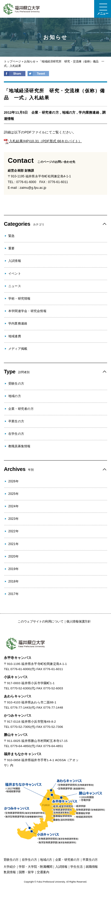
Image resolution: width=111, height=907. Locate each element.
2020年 (13, 556)
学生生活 (76, 867)
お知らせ (30, 61)
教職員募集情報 (19, 446)
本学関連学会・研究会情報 (27, 311)
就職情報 (92, 867)
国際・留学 (26, 872)
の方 (11, 859)
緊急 (11, 236)
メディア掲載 (17, 349)
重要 (11, 248)
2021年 (13, 544)
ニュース (14, 286)
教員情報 (9, 872)
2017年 (13, 594)
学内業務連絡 (89, 112)
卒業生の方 (16, 421)
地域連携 (14, 336)
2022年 (13, 531)
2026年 (13, 481)
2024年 (13, 506)
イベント (14, 273)
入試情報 (14, 261)
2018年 (13, 581)
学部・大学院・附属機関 (35, 867)
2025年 (13, 494)
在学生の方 (16, 434)
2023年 (13, 519)
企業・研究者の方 (45, 112)
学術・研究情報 (19, 298)
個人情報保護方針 (78, 621)
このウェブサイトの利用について (40, 621)
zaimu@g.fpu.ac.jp (33, 188)
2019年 (13, 569)
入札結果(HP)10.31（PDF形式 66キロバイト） (43, 141)
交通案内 (43, 872)
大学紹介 (9, 867)
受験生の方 (16, 383)
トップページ (12, 61)
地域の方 (69, 112)
